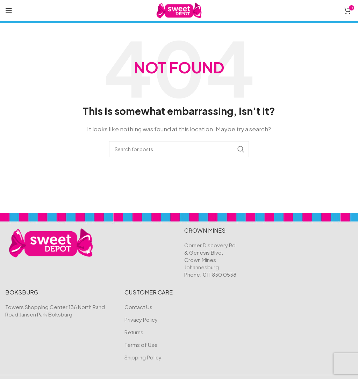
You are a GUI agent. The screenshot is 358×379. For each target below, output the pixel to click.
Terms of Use (141, 344)
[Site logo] (179, 9)
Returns (133, 332)
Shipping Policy (143, 357)
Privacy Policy (141, 319)
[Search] (179, 149)
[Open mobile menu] (9, 10)
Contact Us (138, 307)
